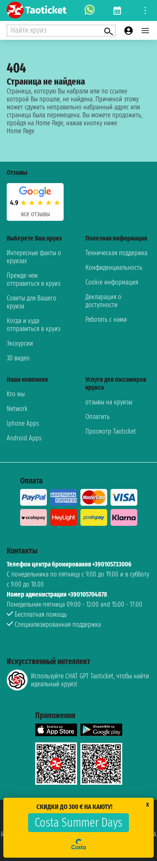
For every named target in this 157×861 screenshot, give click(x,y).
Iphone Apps (23, 423)
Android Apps (24, 438)
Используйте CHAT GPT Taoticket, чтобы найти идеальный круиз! (78, 680)
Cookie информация (111, 282)
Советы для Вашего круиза (32, 302)
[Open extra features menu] (61, 30)
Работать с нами (106, 319)
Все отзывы (35, 214)
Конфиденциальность (113, 267)
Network (17, 409)
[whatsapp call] (90, 10)
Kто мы (16, 394)
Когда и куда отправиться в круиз (33, 325)
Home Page (20, 131)
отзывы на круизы (108, 402)
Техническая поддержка (116, 253)
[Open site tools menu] (145, 10)
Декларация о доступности (103, 301)
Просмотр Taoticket (110, 431)
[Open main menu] (145, 31)
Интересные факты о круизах (34, 257)
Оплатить (97, 417)
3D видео (18, 358)
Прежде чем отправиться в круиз (33, 279)
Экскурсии (20, 343)
